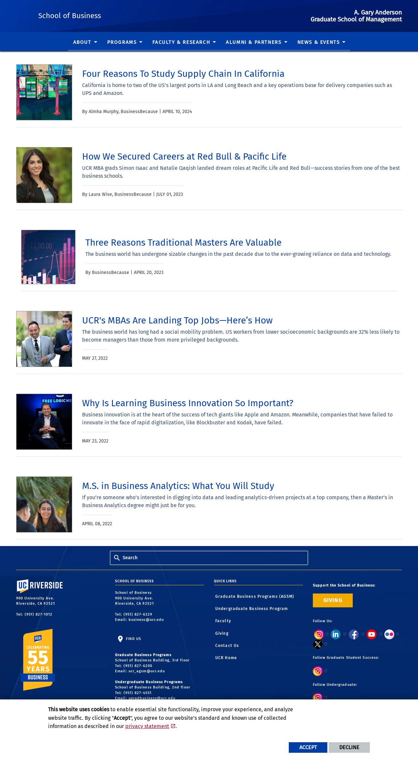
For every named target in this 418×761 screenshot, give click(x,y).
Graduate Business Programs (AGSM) (254, 596)
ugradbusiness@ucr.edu (152, 698)
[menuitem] (85, 43)
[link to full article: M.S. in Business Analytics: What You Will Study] (178, 486)
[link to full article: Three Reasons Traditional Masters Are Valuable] (183, 243)
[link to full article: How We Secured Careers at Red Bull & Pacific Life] (184, 157)
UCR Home (226, 657)
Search (130, 558)
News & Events (318, 42)
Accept (308, 747)
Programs (122, 42)
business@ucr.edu (146, 620)
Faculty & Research (181, 42)
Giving (221, 633)
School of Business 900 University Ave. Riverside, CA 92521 (135, 598)
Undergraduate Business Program (251, 608)
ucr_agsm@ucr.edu (147, 671)
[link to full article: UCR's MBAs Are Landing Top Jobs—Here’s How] (177, 320)
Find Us (133, 639)
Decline (349, 747)
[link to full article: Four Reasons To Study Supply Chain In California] (183, 74)
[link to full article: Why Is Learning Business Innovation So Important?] (187, 403)
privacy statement (147, 726)
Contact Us (227, 645)
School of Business (112, 14)
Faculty (223, 621)
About (82, 42)
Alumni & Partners (253, 42)
